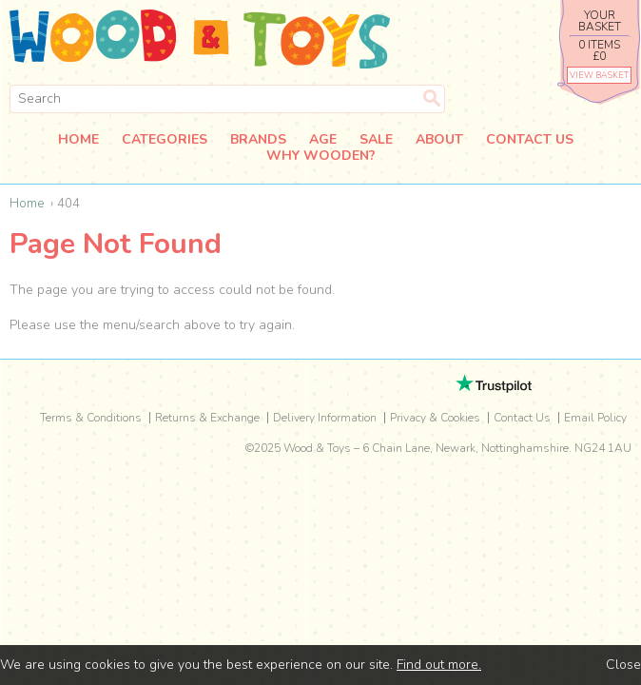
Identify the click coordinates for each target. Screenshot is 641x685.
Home (78, 140)
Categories (164, 140)
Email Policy (595, 417)
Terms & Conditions (91, 417)
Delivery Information (325, 417)
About (439, 140)
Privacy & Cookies (435, 417)
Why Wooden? (321, 156)
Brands (258, 140)
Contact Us (529, 140)
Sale (376, 140)
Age (323, 140)
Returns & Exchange (207, 417)
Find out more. (439, 665)
